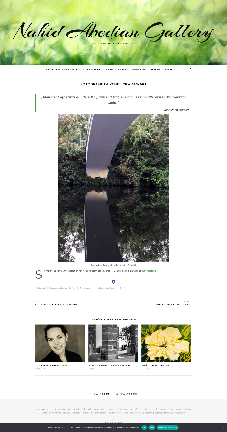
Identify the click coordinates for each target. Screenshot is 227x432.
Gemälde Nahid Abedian (155, 365)
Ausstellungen (139, 69)
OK (144, 427)
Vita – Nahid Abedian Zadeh (51, 365)
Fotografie (150, 270)
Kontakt (169, 69)
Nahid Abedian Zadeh (106, 288)
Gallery (109, 69)
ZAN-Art (123, 288)
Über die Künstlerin (91, 69)
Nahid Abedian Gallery (113, 31)
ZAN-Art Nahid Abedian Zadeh (61, 69)
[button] (113, 282)
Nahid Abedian (86, 288)
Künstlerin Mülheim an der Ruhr (63, 288)
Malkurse (155, 69)
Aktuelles (122, 69)
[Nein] (223, 427)
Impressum (180, 412)
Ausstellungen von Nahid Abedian (109, 365)
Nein (152, 427)
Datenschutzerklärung (164, 412)
